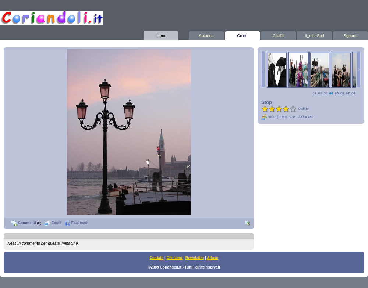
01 (314, 93)
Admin (212, 258)
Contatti (157, 258)
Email (53, 223)
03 (326, 93)
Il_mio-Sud (314, 34)
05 (337, 93)
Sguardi (350, 34)
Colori (242, 34)
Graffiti (278, 34)
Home (161, 34)
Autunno (206, 34)
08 (353, 93)
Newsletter (194, 258)
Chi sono (175, 258)
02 (320, 93)
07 (348, 93)
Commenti (23, 223)
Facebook (76, 223)
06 (342, 93)
